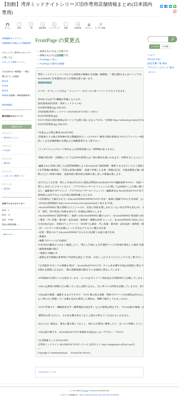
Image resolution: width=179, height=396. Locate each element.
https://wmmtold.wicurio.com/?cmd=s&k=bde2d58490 (99, 395)
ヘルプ (151, 55)
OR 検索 (165, 46)
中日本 (7, 150)
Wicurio (85, 391)
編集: (7, 234)
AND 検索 (155, 46)
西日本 (7, 189)
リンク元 (52, 372)
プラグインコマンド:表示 (160, 67)
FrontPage (46, 40)
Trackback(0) (43, 372)
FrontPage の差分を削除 (52, 63)
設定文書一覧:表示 (157, 63)
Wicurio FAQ (153, 59)
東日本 (7, 163)
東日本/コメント (11, 138)
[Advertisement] (162, 118)
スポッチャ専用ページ (14, 176)
